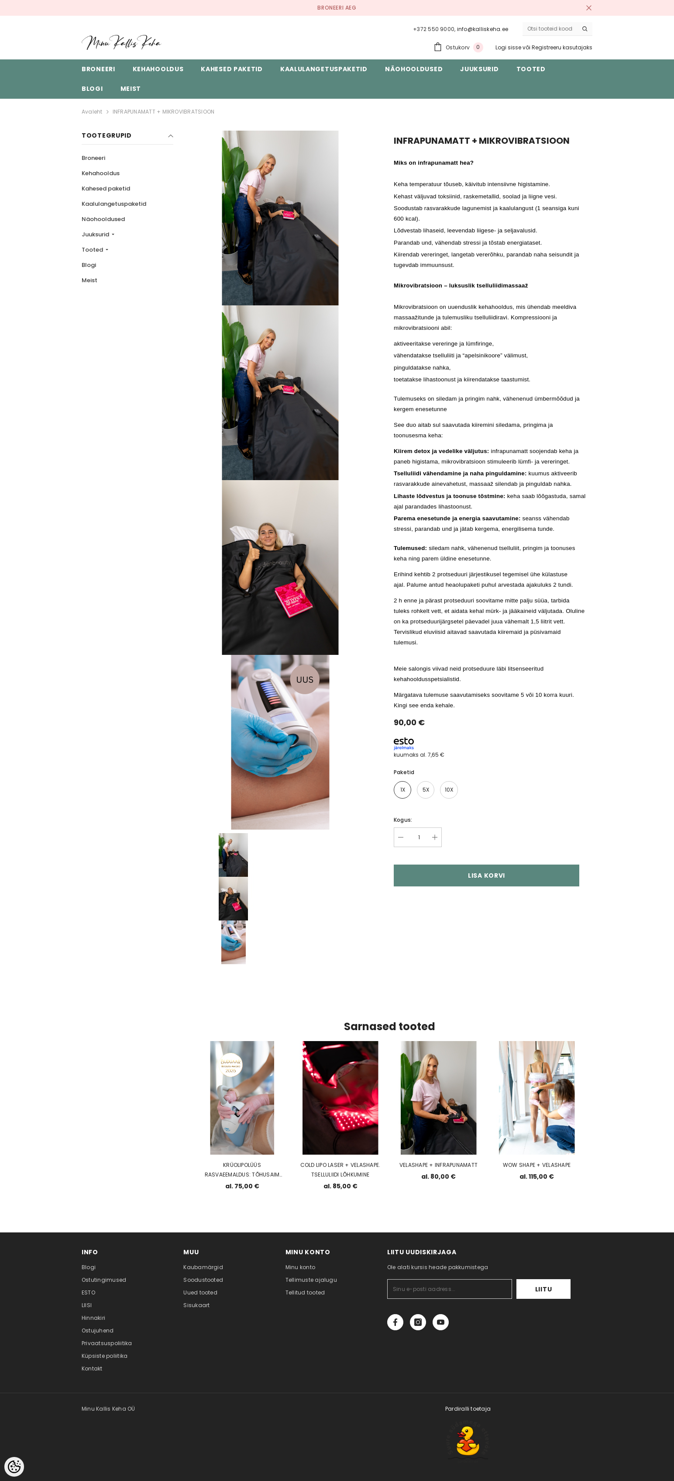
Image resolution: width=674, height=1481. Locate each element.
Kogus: (403, 820)
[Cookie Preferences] (14, 1467)
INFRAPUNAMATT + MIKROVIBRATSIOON (164, 111)
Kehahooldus (101, 173)
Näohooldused (103, 219)
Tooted (93, 250)
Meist (89, 280)
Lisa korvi (486, 875)
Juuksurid (96, 234)
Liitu (543, 1289)
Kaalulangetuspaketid (114, 204)
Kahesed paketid (106, 188)
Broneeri (93, 158)
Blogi (89, 265)
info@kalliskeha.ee (482, 29)
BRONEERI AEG (336, 7)
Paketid (404, 772)
